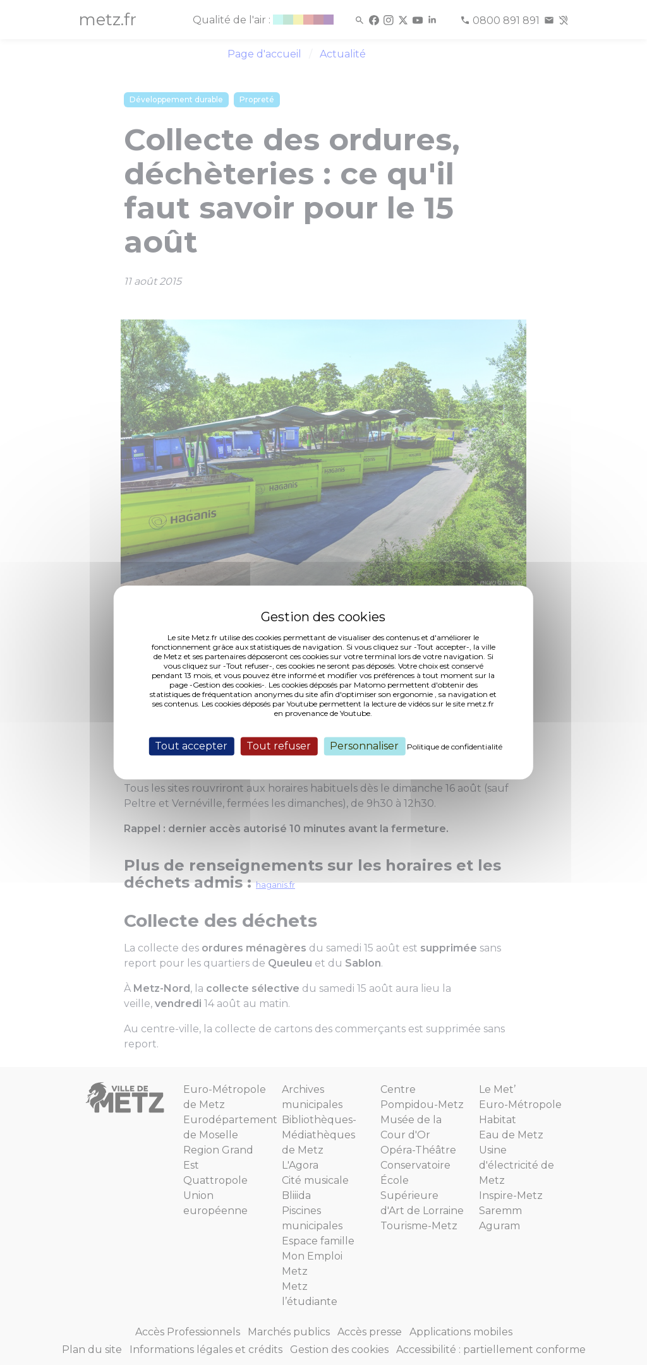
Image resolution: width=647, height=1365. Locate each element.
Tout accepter (191, 746)
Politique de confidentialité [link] (454, 746)
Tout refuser (278, 746)
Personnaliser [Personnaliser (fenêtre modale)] (364, 746)
